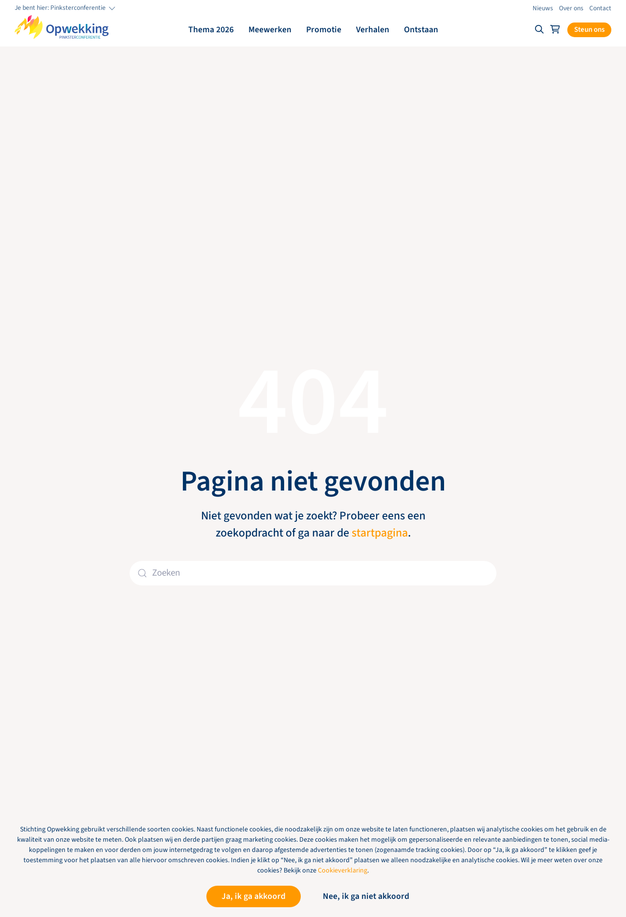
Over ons (571, 8)
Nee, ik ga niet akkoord (366, 896)
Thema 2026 (211, 29)
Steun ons (589, 29)
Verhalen (372, 29)
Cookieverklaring (342, 870)
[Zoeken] (313, 573)
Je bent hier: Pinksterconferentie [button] (66, 8)
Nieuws (543, 8)
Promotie (323, 29)
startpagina (380, 533)
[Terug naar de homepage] (62, 27)
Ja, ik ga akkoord (254, 896)
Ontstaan (421, 29)
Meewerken (269, 29)
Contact (600, 8)
